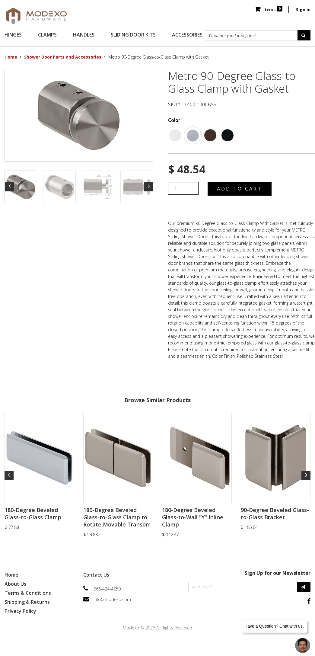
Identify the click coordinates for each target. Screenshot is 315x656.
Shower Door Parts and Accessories (62, 57)
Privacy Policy (20, 611)
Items (268, 9)
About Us (15, 584)
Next (148, 186)
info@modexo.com (112, 599)
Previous (9, 186)
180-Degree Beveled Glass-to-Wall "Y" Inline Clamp (192, 517)
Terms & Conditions (28, 593)
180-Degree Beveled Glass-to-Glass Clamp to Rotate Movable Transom (117, 517)
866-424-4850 (107, 589)
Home (11, 57)
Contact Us (96, 574)
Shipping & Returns (27, 602)
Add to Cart (239, 188)
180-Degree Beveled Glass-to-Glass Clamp (33, 513)
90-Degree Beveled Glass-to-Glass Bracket (275, 513)
